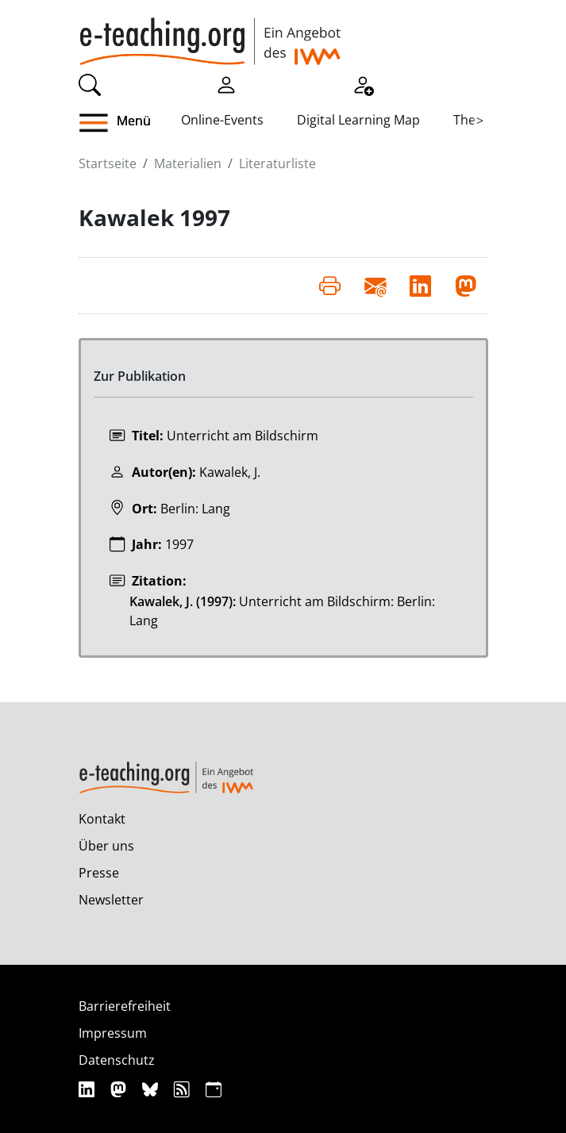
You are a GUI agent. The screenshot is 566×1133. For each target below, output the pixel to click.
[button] (130, 123)
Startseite (108, 163)
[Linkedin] (88, 1089)
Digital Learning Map (358, 120)
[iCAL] (213, 1089)
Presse (99, 872)
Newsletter (111, 899)
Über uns (106, 846)
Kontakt (102, 819)
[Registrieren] (363, 83)
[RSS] (184, 1089)
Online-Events (222, 120)
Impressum (113, 1033)
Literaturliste (277, 163)
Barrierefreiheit (125, 1006)
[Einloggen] (226, 83)
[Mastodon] (120, 1089)
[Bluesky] (152, 1089)
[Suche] (90, 83)
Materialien (187, 163)
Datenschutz (117, 1060)
